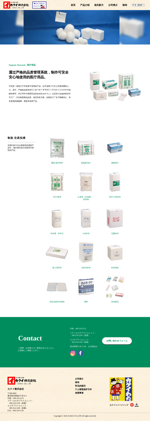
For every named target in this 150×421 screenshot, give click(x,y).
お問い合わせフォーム (117, 341)
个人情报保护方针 (83, 389)
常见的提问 (80, 386)
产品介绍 (85, 5)
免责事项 (79, 393)
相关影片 (99, 5)
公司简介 (113, 5)
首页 (73, 5)
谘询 (124, 5)
